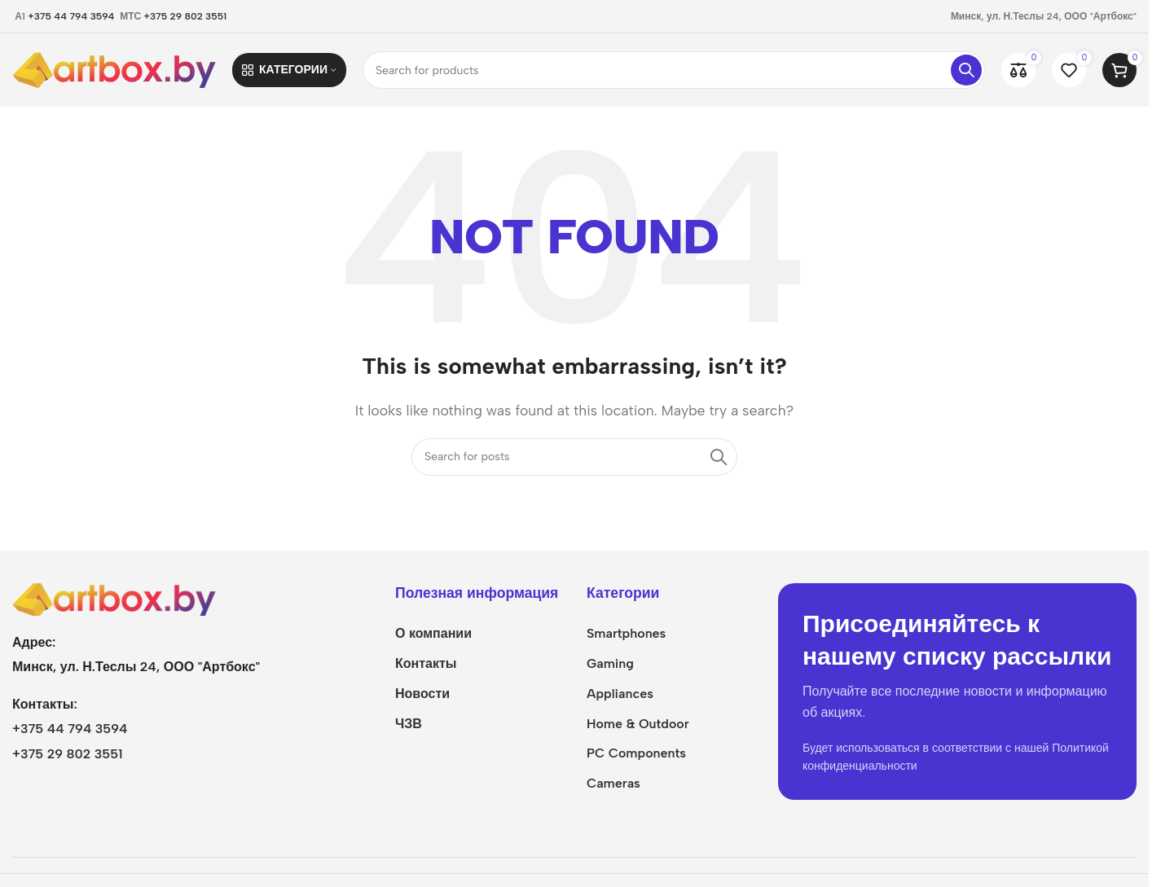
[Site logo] (114, 69)
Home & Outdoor (638, 723)
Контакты (425, 663)
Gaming (610, 663)
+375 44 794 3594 (71, 16)
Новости (422, 693)
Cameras (613, 783)
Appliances (620, 693)
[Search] (674, 70)
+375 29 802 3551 (185, 16)
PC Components (636, 753)
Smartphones (626, 633)
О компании (433, 633)
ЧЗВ (408, 723)
